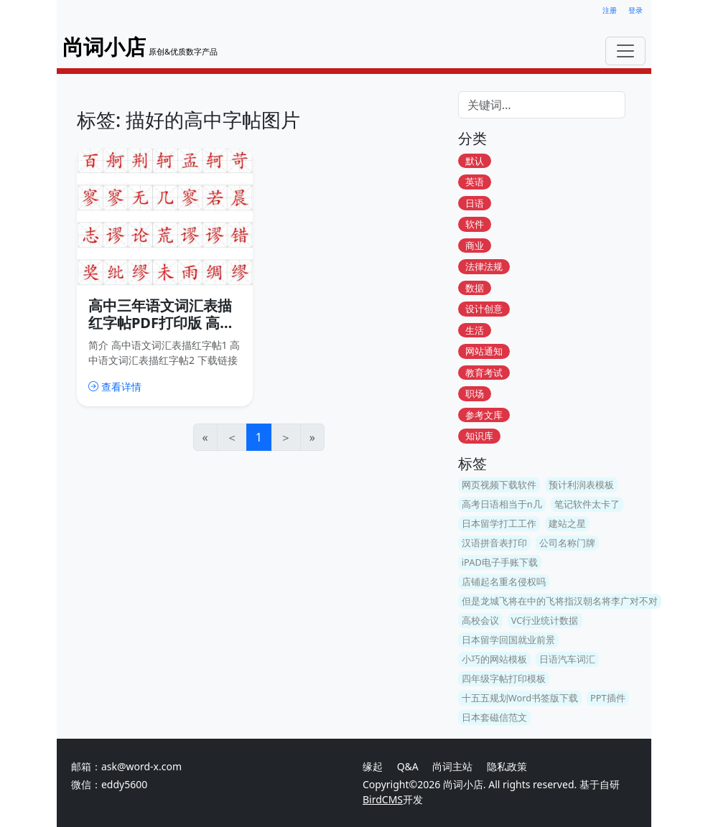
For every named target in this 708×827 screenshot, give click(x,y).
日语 (474, 203)
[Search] (541, 104)
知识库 (479, 436)
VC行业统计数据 (545, 620)
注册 (609, 10)
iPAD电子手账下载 (500, 562)
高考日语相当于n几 (502, 503)
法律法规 (484, 267)
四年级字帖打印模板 (504, 678)
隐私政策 (507, 766)
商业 (474, 245)
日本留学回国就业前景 (508, 639)
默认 (474, 160)
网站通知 (484, 351)
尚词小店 (463, 784)
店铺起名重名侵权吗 (504, 581)
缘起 (373, 766)
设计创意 (484, 309)
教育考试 (484, 372)
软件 (474, 224)
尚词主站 (453, 766)
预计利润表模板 (581, 484)
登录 (635, 10)
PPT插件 (607, 697)
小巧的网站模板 (494, 659)
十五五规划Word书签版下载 (520, 697)
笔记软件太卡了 (587, 503)
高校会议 (480, 620)
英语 (474, 182)
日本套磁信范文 (494, 717)
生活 (474, 330)
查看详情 (114, 386)
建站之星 (567, 523)
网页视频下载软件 (499, 484)
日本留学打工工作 (499, 523)
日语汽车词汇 (567, 659)
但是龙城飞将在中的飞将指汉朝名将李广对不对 (560, 600)
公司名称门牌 (567, 542)
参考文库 (484, 414)
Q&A (408, 766)
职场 (474, 394)
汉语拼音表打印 (494, 542)
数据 (474, 287)
